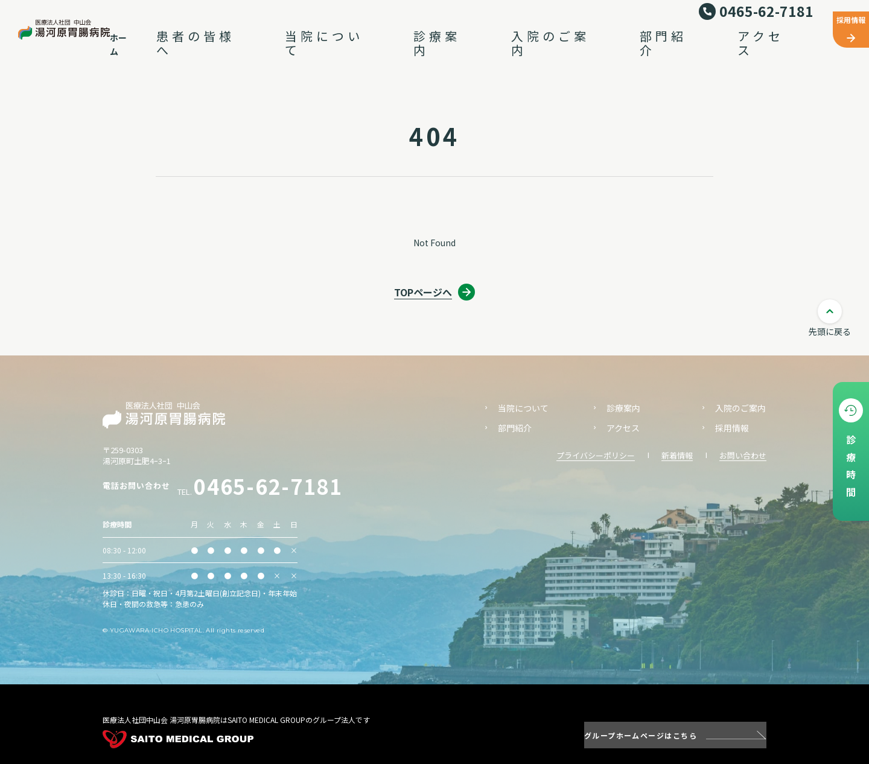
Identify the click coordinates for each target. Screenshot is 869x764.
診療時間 (851, 469)
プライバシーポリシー (595, 455)
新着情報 (677, 455)
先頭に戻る (830, 331)
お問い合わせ (742, 455)
